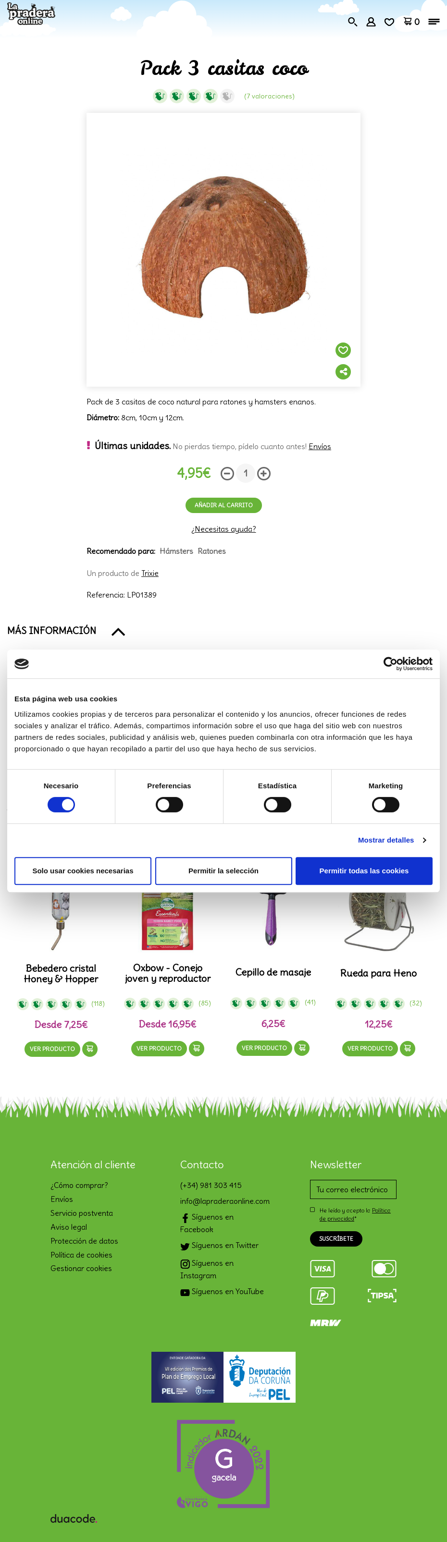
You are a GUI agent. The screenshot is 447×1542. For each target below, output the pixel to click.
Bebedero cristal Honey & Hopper (61, 973)
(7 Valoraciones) (269, 96)
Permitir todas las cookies (364, 871)
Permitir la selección (223, 871)
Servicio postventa (81, 1213)
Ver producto (52, 1048)
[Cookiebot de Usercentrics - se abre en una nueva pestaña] (390, 664)
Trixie (150, 573)
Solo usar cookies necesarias (82, 871)
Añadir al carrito (224, 505)
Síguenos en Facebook (207, 1223)
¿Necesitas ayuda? (223, 529)
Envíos (320, 446)
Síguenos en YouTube (222, 1292)
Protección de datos (84, 1241)
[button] (223, 631)
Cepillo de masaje (273, 972)
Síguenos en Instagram (207, 1269)
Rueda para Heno (378, 973)
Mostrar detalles (386, 840)
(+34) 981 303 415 (211, 1185)
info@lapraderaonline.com (223, 1201)
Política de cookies (81, 1255)
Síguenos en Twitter (219, 1246)
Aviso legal (68, 1227)
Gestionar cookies (81, 1268)
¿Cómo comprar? (79, 1185)
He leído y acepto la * (355, 1214)
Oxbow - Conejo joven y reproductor (168, 973)
